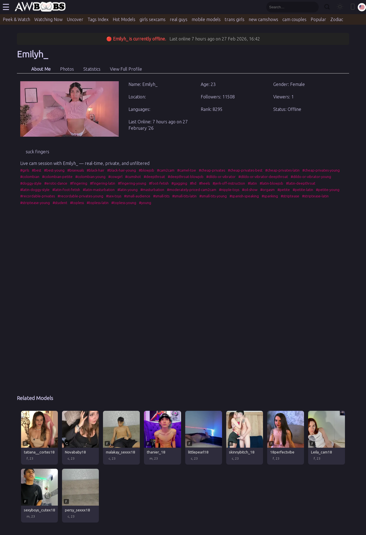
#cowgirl (115, 177)
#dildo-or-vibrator (221, 177)
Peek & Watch (16, 19)
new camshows (263, 19)
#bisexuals (75, 170)
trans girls (234, 19)
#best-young (54, 170)
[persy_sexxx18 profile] (80, 496)
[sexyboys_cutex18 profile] (39, 496)
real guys (178, 19)
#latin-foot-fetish (66, 190)
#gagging (179, 183)
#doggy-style (31, 183)
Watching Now (48, 19)
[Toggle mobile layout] (353, 7)
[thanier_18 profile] (162, 438)
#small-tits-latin (184, 196)
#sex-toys (113, 196)
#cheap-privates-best (245, 170)
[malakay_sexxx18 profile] (121, 438)
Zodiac (336, 19)
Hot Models (124, 19)
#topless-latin (98, 203)
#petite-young (327, 190)
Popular (318, 19)
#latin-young (127, 190)
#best (36, 170)
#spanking (270, 196)
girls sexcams (153, 19)
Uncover (75, 19)
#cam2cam (165, 170)
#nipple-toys (229, 190)
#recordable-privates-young (80, 196)
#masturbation (152, 190)
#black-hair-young (121, 170)
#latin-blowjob (271, 183)
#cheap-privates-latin (282, 170)
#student (60, 203)
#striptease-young (35, 203)
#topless (77, 203)
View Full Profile (126, 69)
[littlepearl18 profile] (203, 438)
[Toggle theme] (340, 7)
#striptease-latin (315, 196)
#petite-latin (303, 190)
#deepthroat (154, 177)
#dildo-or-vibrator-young (311, 177)
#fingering (78, 183)
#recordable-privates (37, 196)
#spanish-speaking (244, 196)
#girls (24, 170)
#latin (252, 183)
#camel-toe (186, 170)
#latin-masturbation (99, 190)
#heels (204, 183)
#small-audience (137, 196)
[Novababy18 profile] (80, 438)
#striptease (290, 196)
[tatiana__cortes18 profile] (39, 438)
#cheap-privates (212, 170)
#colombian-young (90, 177)
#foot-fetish (159, 183)
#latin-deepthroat (300, 183)
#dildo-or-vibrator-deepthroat (263, 177)
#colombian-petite (57, 177)
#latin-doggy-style (35, 190)
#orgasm (267, 190)
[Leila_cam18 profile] (326, 438)
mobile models (206, 19)
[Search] (326, 7)
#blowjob (146, 170)
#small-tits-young (213, 196)
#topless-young (123, 203)
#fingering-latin (102, 183)
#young (145, 203)
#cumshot (133, 177)
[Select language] (362, 7)
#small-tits (161, 196)
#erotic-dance (55, 183)
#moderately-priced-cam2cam (191, 190)
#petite (283, 190)
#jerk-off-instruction (229, 183)
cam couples (294, 19)
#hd (193, 183)
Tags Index (98, 19)
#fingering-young (132, 183)
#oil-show (249, 190)
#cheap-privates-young (321, 170)
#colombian (29, 177)
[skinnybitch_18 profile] (244, 438)
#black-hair (95, 170)
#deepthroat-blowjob (185, 177)
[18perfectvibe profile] (285, 438)
